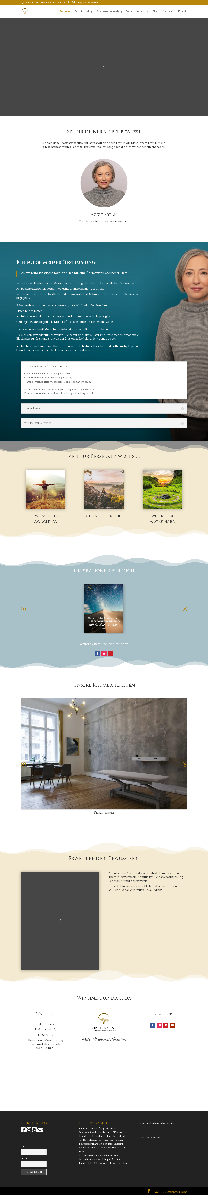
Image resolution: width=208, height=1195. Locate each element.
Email (24, 1159)
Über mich (168, 11)
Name (24, 1146)
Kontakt (182, 11)
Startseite (65, 11)
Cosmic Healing (83, 11)
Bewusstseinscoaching (109, 11)
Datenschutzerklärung (162, 1123)
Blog (155, 11)
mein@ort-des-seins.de (45, 1044)
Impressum (144, 1123)
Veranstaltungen (135, 11)
